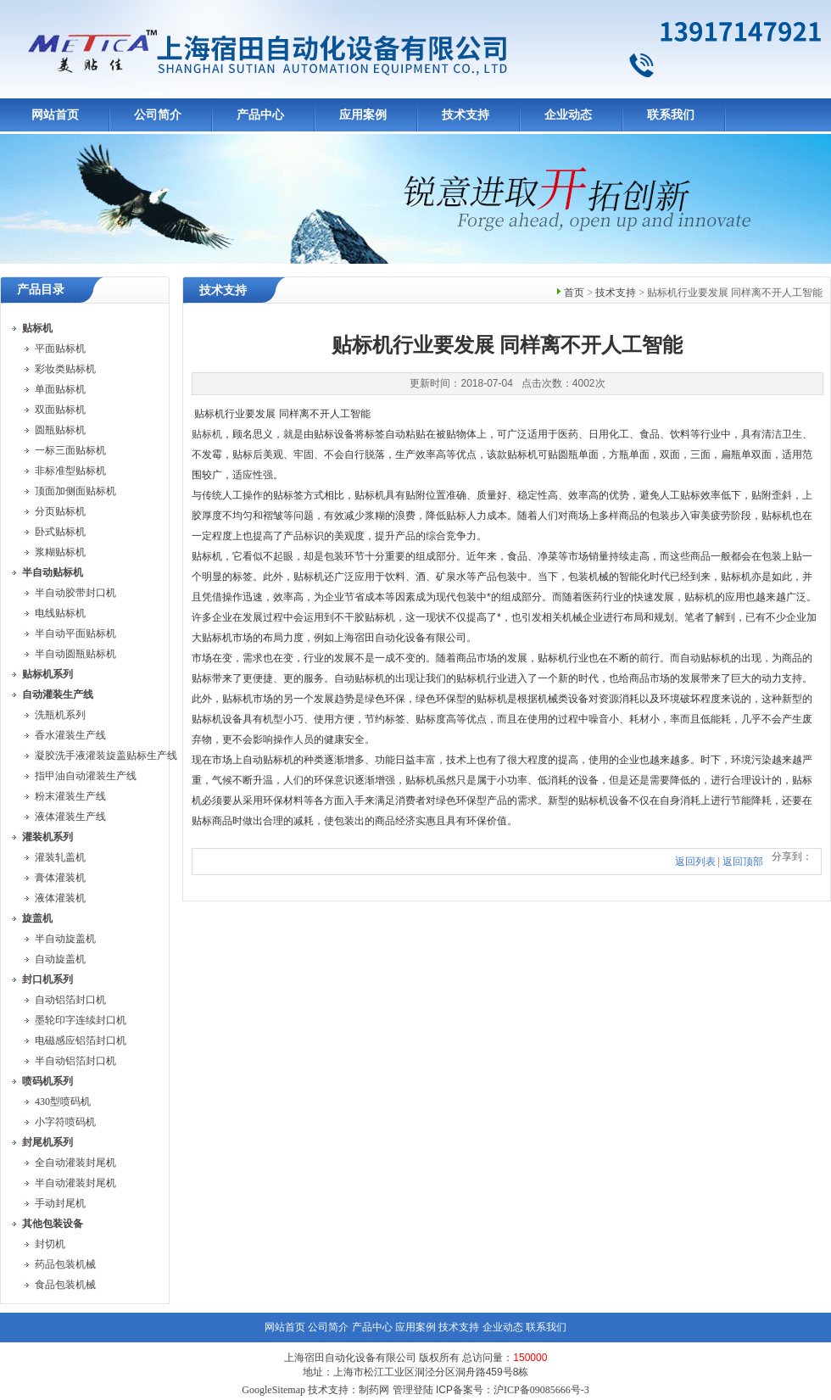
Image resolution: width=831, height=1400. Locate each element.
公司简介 (157, 115)
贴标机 (207, 434)
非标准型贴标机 (70, 471)
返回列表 (695, 861)
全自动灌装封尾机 (75, 1163)
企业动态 (568, 115)
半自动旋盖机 (65, 939)
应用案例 (363, 115)
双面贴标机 (60, 410)
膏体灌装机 (60, 878)
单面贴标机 (60, 389)
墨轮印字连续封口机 (80, 1020)
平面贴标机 (60, 348)
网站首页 (55, 115)
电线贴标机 (60, 613)
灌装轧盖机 (60, 857)
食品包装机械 (65, 1285)
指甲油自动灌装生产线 (86, 776)
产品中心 (260, 115)
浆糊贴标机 (60, 552)
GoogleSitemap (273, 1390)
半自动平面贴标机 (75, 633)
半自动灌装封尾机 (75, 1183)
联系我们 (670, 115)
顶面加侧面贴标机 (75, 491)
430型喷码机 (63, 1101)
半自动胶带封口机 (75, 593)
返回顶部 (742, 861)
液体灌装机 (60, 898)
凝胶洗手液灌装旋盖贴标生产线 (106, 755)
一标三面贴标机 (70, 450)
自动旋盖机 (60, 959)
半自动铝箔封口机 (75, 1061)
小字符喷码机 (65, 1122)
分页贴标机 (60, 511)
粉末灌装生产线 (70, 796)
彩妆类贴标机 (65, 369)
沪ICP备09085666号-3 (541, 1390)
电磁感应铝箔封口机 (80, 1040)
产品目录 (40, 289)
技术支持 (465, 115)
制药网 (374, 1390)
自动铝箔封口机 (70, 1000)
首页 (574, 292)
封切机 (50, 1244)
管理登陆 (413, 1390)
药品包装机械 (65, 1264)
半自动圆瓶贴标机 (75, 654)
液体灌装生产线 (70, 817)
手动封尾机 (60, 1203)
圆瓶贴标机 (60, 430)
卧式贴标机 (60, 532)
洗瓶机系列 (60, 715)
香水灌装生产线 (70, 735)
